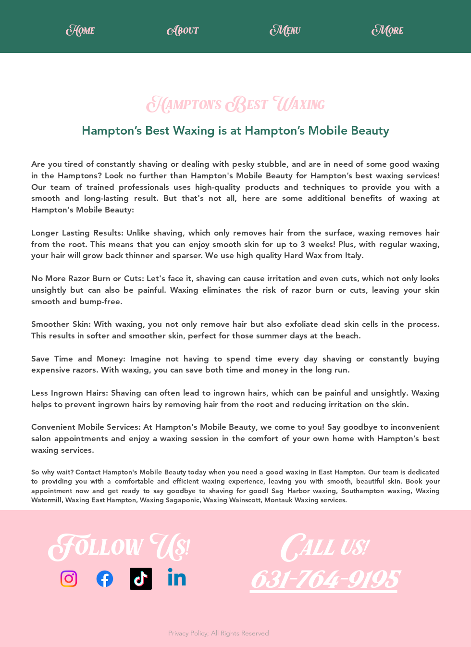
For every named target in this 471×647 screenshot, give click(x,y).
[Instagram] (69, 579)
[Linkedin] (177, 579)
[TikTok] (141, 579)
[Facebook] (105, 579)
